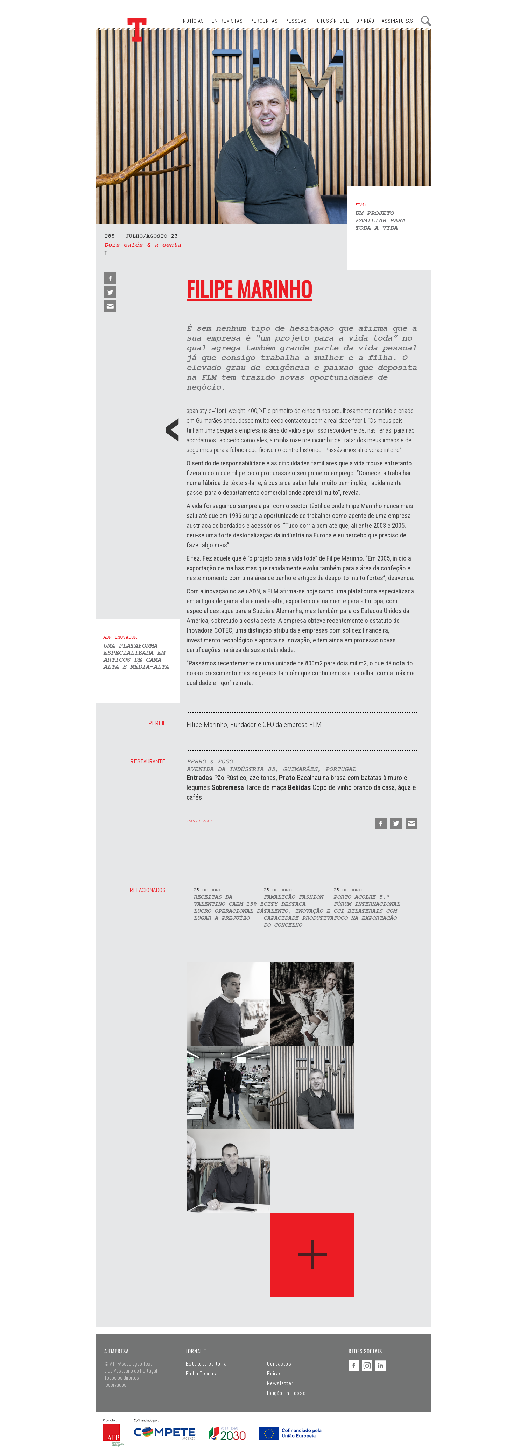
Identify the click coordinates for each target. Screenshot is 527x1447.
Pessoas (296, 20)
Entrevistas (227, 20)
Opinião (365, 20)
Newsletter (280, 1383)
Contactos (279, 1363)
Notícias (193, 20)
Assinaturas (397, 20)
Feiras (274, 1373)
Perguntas (264, 20)
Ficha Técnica (202, 1373)
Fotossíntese (331, 20)
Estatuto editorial (207, 1363)
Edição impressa (286, 1393)
